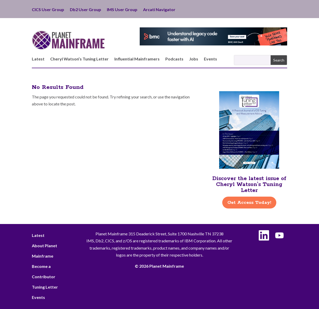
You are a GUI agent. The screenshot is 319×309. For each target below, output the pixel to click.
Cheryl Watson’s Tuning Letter (79, 59)
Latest (38, 59)
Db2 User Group (85, 10)
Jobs (193, 59)
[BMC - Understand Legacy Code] (213, 43)
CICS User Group (48, 10)
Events (210, 59)
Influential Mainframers (137, 59)
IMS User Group (122, 10)
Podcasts (174, 59)
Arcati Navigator (159, 10)
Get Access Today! (249, 202)
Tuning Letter (45, 286)
